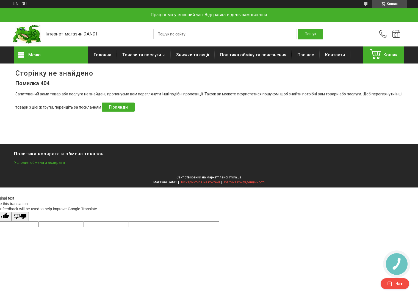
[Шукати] (310, 34)
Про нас (305, 54)
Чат (395, 283)
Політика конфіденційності (244, 182)
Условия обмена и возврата (39, 162)
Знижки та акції (192, 54)
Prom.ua (235, 177)
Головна (102, 54)
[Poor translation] (20, 217)
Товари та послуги (141, 54)
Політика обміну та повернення (253, 54)
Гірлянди (118, 107)
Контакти (335, 54)
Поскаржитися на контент (200, 182)
